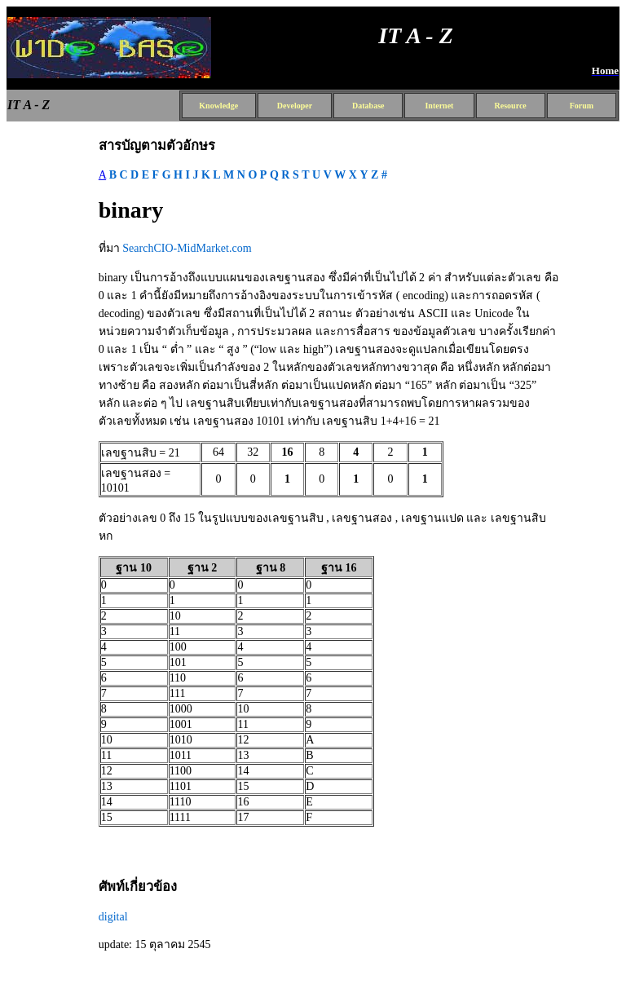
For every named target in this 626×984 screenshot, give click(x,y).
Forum (581, 105)
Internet (439, 105)
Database (368, 105)
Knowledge (218, 105)
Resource (511, 105)
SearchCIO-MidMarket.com (186, 248)
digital (113, 917)
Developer (294, 105)
